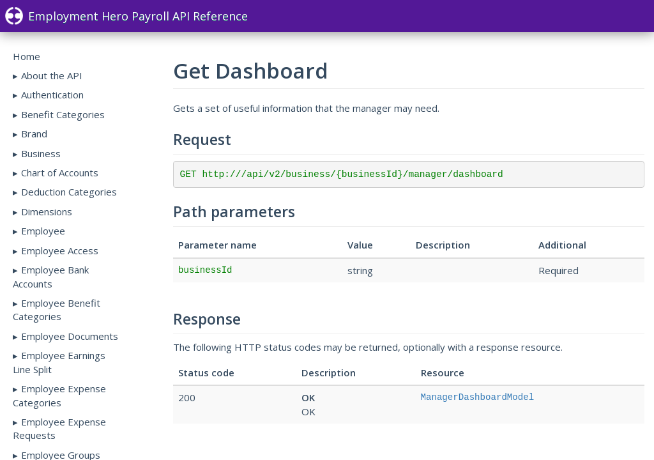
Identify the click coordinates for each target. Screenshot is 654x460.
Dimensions (46, 211)
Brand (34, 133)
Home (26, 56)
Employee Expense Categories (59, 395)
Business (41, 153)
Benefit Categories (63, 114)
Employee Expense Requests (59, 428)
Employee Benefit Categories (56, 309)
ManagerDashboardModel (478, 397)
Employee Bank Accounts (51, 276)
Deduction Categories (69, 191)
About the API (51, 75)
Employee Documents (69, 336)
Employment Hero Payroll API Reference (126, 16)
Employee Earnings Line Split (59, 362)
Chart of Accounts (59, 172)
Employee (43, 230)
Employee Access (59, 250)
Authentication (52, 94)
